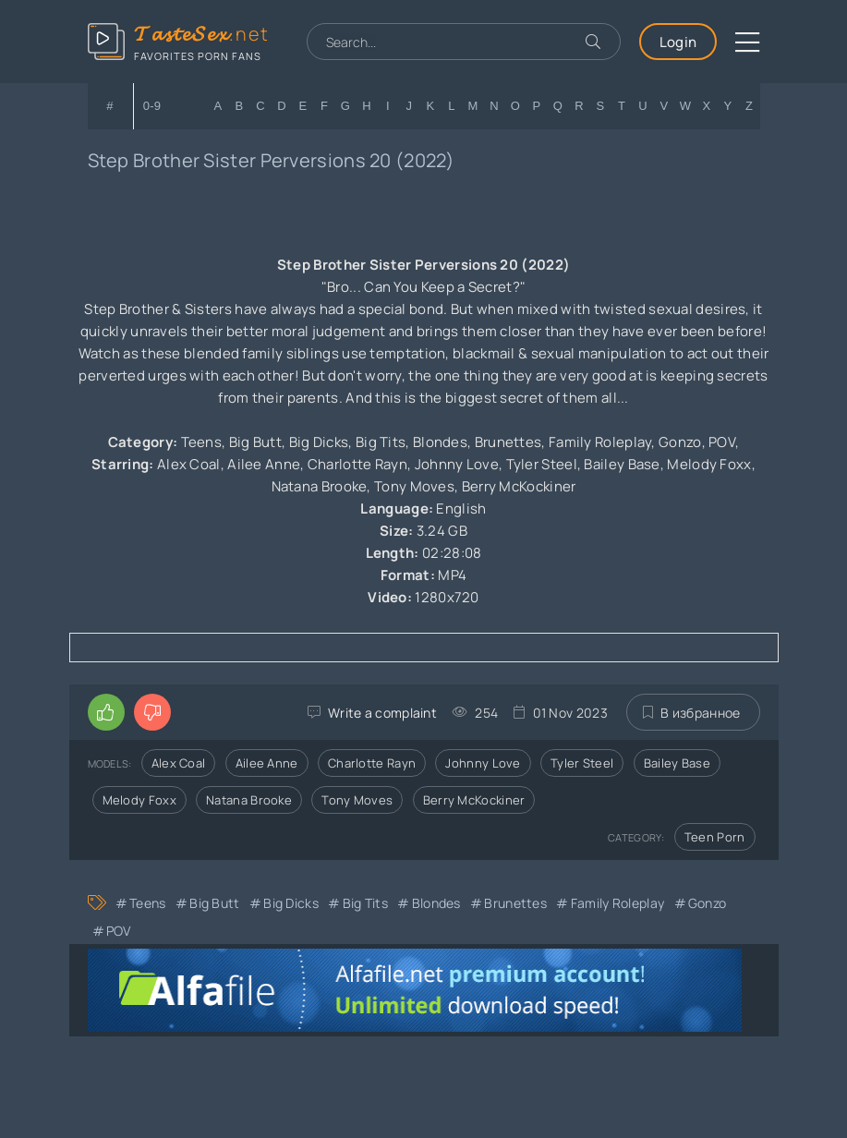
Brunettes (515, 903)
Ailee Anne (267, 763)
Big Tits (365, 903)
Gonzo (707, 903)
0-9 (152, 106)
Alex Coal (178, 763)
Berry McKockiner (474, 800)
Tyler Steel (582, 763)
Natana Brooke (249, 800)
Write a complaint (382, 712)
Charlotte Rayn (372, 763)
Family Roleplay (618, 903)
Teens (147, 903)
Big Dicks (291, 903)
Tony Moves (357, 800)
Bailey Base (677, 763)
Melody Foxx (139, 800)
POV (118, 930)
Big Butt (214, 903)
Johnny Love (482, 763)
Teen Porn (714, 837)
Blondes (436, 903)
